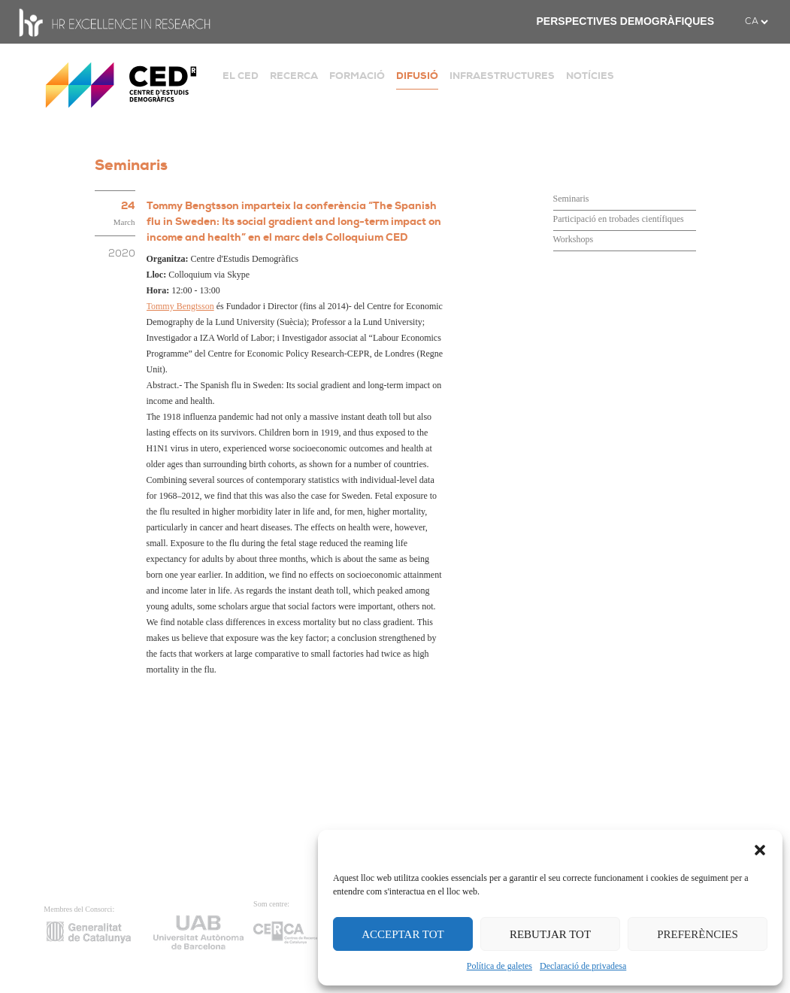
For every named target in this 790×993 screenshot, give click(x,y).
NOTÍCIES (590, 75)
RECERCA (294, 75)
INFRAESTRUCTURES (502, 75)
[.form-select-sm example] (756, 22)
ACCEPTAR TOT (403, 934)
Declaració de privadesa (583, 966)
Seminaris (571, 198)
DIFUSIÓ (417, 75)
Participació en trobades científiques (618, 219)
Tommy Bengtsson (180, 306)
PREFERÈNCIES (697, 934)
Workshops (573, 239)
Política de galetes (499, 966)
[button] (759, 848)
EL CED (240, 75)
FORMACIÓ (357, 75)
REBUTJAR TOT (550, 934)
